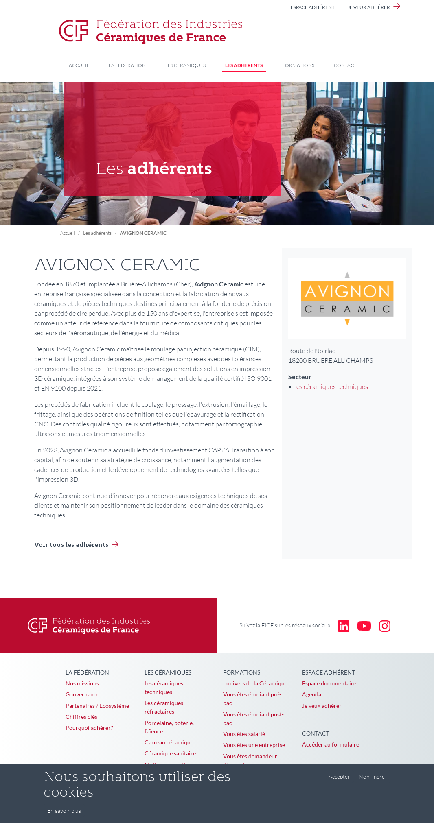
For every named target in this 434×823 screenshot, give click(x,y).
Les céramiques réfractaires (164, 707)
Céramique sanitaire (170, 753)
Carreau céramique (169, 742)
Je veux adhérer (369, 7)
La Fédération (127, 65)
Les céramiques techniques (330, 386)
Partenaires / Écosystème (97, 705)
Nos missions (82, 683)
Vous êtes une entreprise (254, 744)
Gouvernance (82, 694)
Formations (298, 65)
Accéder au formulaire (330, 744)
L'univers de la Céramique (255, 683)
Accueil (79, 65)
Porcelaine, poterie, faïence (169, 727)
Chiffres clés (81, 716)
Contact (345, 65)
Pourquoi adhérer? (89, 727)
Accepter (339, 781)
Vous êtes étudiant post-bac (253, 718)
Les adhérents (244, 65)
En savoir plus (64, 816)
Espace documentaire (329, 683)
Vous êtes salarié (244, 733)
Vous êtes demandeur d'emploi (250, 760)
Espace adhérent (313, 7)
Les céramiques (185, 65)
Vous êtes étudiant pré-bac (252, 698)
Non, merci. (373, 781)
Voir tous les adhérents (71, 545)
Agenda (311, 694)
